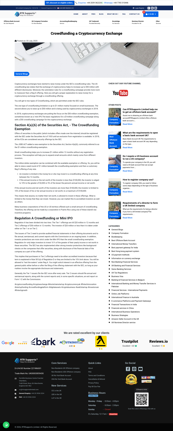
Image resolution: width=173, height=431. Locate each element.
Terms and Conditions (96, 376)
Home (76, 14)
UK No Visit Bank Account (61, 376)
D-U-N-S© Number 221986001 (28, 368)
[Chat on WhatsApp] (6, 425)
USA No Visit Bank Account (61, 379)
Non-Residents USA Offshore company (66, 372)
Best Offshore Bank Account (123, 240)
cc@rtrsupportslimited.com (29, 389)
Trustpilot (129, 341)
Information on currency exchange (126, 258)
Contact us (134, 14)
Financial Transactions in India (124, 304)
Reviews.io (158, 341)
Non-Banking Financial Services (125, 262)
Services (158, 22)
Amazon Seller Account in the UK (125, 319)
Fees (93, 14)
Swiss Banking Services (121, 269)
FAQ (123, 14)
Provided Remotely (94, 22)
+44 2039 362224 (94, 3)
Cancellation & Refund (96, 379)
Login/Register (138, 8)
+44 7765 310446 (121, 3)
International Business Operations (126, 312)
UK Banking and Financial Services (126, 265)
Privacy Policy (93, 383)
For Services (116, 22)
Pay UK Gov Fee (94, 387)
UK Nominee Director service (124, 322)
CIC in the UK (56, 391)
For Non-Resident (40, 22)
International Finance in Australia (125, 297)
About (85, 14)
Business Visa (117, 276)
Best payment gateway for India (125, 247)
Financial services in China (123, 308)
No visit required (12, 22)
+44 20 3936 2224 (37, 393)
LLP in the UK (56, 398)
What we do (112, 14)
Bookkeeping (117, 237)
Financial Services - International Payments (129, 290)
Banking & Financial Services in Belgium (128, 280)
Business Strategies (120, 315)
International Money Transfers (124, 244)
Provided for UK (138, 22)
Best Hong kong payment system (125, 251)
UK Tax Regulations (120, 273)
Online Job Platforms (120, 294)
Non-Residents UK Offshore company (65, 368)
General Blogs (117, 229)
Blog (101, 14)
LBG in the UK (56, 394)
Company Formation (120, 233)
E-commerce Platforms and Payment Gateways (131, 301)
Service (68, 22)
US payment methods (121, 255)
